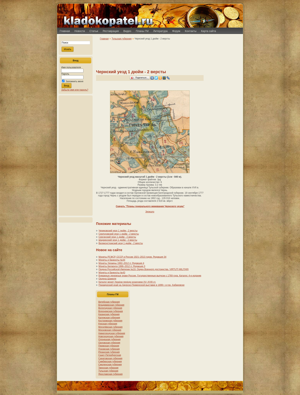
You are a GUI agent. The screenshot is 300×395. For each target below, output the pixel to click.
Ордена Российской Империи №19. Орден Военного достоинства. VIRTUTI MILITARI (144, 269)
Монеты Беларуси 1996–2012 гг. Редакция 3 (122, 266)
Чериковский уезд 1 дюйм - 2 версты (118, 230)
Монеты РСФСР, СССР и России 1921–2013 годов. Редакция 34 (132, 257)
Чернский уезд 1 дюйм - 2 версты (131, 71)
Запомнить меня (74, 81)
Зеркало (149, 211)
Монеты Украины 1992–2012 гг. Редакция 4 (121, 263)
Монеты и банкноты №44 (112, 260)
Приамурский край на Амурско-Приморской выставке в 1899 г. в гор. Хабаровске (141, 285)
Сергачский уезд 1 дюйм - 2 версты (117, 237)
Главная (104, 38)
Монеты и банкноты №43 (112, 272)
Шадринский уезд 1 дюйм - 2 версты (118, 240)
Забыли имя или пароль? (74, 90)
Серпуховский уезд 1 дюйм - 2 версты (119, 234)
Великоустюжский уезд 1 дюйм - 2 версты (121, 243)
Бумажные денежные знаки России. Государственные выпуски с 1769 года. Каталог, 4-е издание (150, 275)
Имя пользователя (71, 67)
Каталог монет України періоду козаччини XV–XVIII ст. (127, 282)
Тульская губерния (121, 38)
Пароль (65, 74)
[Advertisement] (75, 155)
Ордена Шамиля (107, 278)
